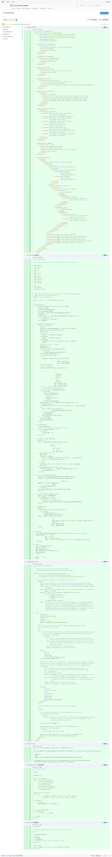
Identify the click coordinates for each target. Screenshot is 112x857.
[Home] (3, 2)
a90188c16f (105, 19)
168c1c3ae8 (94, 19)
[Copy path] (35, 27)
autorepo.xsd (30, 27)
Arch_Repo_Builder (22, 5)
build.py (29, 255)
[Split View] (104, 24)
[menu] (108, 24)
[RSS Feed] (77, 5)
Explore (8, 1)
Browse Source (104, 13)
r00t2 (14, 5)
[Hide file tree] (3, 24)
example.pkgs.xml (31, 561)
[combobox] (101, 24)
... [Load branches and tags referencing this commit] (4, 16)
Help (13, 1)
